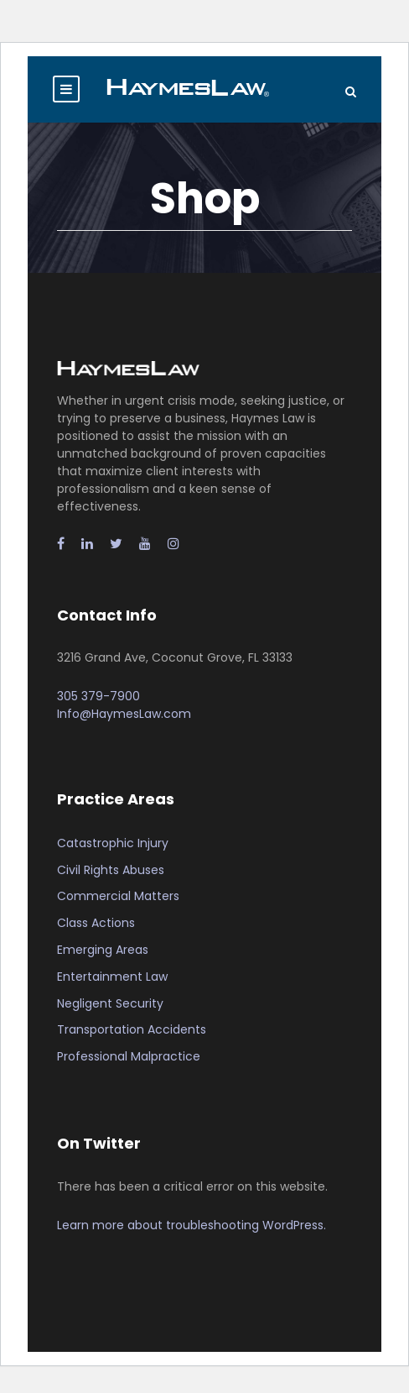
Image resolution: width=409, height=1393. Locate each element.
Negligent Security (110, 1003)
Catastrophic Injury (112, 843)
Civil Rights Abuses (110, 869)
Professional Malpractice (128, 1056)
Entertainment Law (112, 976)
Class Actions (96, 922)
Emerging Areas (102, 949)
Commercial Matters (118, 896)
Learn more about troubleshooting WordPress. (191, 1225)
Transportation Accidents (131, 1029)
